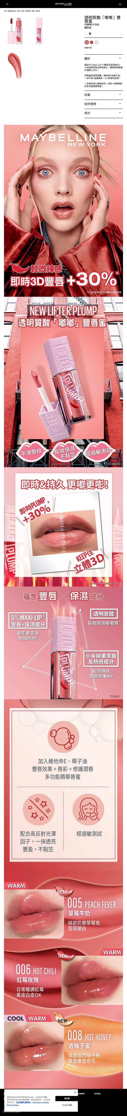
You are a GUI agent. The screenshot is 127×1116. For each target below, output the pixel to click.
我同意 (66, 1098)
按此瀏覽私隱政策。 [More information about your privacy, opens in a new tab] (24, 1102)
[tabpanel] (103, 44)
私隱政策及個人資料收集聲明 (74, 1094)
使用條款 (97, 1094)
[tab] (85, 33)
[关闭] (75, 1092)
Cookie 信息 (67, 1105)
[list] (103, 43)
